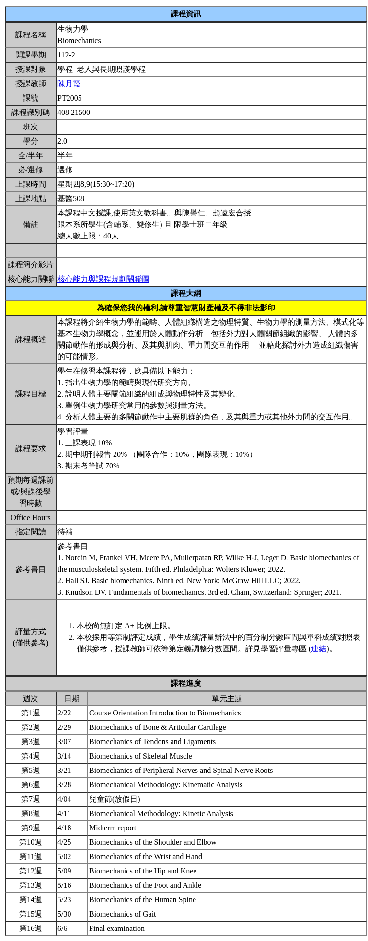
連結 (318, 649)
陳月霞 (69, 83)
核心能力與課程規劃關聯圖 (104, 279)
